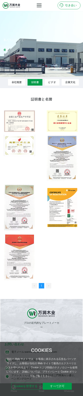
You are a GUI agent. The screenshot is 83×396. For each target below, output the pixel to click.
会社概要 (17, 82)
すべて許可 (57, 386)
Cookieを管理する (26, 386)
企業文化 (70, 82)
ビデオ (52, 82)
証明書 (35, 82)
